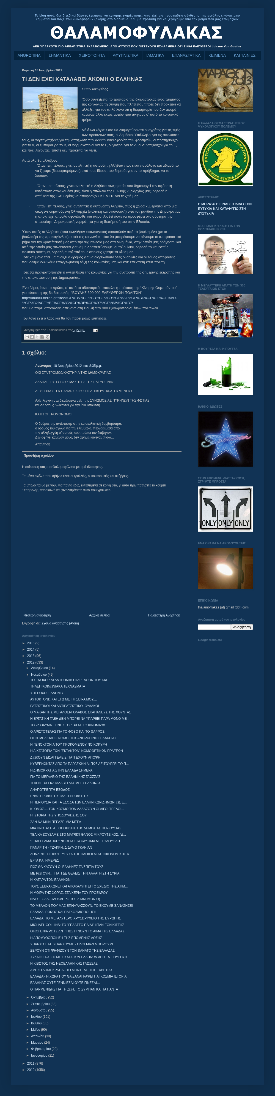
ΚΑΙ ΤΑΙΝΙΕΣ (244, 55)
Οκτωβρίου (39, 997)
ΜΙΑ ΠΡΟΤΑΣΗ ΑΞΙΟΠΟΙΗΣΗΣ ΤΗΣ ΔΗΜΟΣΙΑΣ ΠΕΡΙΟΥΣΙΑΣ (75, 828)
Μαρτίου (37, 1042)
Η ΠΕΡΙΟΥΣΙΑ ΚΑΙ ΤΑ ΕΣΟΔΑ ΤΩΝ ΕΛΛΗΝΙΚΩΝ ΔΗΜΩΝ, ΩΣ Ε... (78, 802)
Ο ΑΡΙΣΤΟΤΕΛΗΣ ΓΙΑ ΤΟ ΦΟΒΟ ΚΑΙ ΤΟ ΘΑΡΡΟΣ (67, 732)
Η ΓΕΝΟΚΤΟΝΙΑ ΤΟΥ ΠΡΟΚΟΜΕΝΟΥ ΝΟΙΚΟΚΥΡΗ (68, 744)
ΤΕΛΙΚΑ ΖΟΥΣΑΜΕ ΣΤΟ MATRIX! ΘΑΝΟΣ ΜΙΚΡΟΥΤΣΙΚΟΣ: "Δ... (78, 835)
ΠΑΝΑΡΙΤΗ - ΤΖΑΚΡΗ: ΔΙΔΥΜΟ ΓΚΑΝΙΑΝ (61, 847)
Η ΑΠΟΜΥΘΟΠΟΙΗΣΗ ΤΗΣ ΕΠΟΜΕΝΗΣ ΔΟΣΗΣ (66, 938)
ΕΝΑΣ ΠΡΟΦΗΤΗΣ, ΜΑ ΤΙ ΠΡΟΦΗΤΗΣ (59, 796)
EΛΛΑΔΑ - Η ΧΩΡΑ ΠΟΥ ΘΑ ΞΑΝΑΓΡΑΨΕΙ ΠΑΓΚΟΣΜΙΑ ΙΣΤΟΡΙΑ (78, 976)
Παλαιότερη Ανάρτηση (164, 615)
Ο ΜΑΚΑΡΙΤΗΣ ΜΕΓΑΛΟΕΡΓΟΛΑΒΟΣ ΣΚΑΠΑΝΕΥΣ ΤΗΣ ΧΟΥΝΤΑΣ (80, 712)
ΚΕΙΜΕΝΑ (217, 55)
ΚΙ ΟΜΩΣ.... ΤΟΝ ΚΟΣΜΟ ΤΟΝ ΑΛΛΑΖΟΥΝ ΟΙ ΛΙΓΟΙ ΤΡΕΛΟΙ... (77, 809)
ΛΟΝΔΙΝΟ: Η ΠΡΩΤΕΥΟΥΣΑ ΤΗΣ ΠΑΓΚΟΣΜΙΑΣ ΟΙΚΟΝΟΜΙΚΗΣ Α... (81, 854)
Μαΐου (36, 1030)
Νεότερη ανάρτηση (37, 615)
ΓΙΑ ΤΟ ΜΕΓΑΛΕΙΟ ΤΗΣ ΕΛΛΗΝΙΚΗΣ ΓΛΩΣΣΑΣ (65, 777)
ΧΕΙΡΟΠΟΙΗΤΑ (92, 55)
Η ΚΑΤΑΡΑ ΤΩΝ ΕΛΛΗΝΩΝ (50, 880)
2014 (31, 649)
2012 (31, 662)
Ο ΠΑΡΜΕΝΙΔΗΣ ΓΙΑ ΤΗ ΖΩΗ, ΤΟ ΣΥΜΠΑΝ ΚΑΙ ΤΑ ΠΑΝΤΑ (74, 989)
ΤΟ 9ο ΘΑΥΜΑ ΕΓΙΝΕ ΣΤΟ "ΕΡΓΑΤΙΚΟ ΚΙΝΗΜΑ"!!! (67, 725)
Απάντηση (42, 444)
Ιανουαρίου (39, 1055)
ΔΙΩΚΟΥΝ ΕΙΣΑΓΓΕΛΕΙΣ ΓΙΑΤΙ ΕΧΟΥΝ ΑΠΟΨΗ (65, 757)
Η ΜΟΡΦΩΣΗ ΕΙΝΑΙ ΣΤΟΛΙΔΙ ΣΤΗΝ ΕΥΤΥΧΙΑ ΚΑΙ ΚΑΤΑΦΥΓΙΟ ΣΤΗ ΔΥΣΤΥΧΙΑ (225, 208)
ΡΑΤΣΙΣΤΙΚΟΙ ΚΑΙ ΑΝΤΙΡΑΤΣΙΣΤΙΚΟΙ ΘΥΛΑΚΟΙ (64, 706)
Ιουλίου (37, 1017)
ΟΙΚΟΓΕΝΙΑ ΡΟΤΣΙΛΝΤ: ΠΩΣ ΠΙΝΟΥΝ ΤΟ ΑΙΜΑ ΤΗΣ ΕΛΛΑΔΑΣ (77, 931)
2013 (31, 656)
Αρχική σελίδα (99, 615)
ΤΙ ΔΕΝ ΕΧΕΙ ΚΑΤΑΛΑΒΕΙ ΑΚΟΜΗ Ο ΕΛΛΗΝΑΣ (65, 783)
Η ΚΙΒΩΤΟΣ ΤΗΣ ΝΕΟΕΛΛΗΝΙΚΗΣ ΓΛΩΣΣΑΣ (64, 963)
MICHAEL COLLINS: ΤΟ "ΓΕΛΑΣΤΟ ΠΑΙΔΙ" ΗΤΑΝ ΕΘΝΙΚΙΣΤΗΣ (77, 925)
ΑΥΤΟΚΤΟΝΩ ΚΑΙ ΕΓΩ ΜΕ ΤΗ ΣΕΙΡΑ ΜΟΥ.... (63, 699)
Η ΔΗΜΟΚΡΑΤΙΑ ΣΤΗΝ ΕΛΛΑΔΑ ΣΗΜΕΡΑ (61, 770)
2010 (31, 1070)
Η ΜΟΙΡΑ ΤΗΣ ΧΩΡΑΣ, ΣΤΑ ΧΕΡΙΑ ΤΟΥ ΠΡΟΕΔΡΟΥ (69, 893)
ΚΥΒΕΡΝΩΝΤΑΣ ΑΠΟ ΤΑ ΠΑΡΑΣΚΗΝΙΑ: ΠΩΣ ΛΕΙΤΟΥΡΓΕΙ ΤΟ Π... (79, 764)
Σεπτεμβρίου (41, 1004)
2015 (31, 643)
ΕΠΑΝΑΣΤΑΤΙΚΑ (186, 55)
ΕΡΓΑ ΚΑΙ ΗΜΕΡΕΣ (44, 860)
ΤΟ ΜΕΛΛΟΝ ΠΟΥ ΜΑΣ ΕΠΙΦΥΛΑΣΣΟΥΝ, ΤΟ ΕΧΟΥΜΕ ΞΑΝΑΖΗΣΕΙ (81, 906)
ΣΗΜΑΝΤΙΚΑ (60, 55)
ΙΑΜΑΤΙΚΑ (155, 55)
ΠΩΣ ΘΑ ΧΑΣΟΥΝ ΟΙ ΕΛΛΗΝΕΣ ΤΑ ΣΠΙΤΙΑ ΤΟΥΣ (66, 867)
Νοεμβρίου (39, 674)
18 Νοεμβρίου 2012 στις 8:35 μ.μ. (77, 366)
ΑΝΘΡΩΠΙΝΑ (29, 55)
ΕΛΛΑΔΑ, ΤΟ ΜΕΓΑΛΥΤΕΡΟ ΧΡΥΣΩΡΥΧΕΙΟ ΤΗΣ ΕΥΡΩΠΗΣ (75, 918)
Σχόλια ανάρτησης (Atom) (60, 623)
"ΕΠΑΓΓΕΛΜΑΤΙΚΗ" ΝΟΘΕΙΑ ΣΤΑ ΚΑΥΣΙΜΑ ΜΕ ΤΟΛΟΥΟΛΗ (75, 841)
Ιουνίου (37, 1023)
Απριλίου (38, 1036)
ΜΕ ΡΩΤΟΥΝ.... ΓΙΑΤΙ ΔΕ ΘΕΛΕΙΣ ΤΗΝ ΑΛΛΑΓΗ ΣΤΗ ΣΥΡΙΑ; (75, 873)
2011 (31, 1063)
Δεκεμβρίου (40, 668)
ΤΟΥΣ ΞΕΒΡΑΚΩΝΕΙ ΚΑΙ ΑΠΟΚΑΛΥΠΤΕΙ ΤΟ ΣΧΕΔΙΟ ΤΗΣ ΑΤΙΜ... (79, 886)
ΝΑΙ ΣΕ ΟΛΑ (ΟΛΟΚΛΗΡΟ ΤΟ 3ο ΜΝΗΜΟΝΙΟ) (65, 899)
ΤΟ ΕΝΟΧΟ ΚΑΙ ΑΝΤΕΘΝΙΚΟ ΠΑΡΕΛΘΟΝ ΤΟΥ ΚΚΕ (69, 680)
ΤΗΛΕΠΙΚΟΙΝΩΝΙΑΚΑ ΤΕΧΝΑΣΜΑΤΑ (57, 686)
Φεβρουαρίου (41, 1049)
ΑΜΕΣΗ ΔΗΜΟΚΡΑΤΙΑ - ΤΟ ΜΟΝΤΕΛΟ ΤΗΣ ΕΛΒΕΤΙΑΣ (71, 970)
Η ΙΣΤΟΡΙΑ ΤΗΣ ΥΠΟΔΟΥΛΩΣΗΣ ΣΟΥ (58, 815)
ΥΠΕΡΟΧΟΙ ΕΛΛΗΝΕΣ (47, 693)
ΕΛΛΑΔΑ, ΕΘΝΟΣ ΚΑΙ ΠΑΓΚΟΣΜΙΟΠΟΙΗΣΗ (63, 912)
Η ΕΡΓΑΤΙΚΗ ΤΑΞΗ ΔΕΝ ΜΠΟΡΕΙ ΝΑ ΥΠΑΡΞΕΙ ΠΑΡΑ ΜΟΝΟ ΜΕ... (80, 719)
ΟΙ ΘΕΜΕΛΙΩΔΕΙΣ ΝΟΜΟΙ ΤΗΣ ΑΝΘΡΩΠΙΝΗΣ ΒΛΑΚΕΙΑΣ (73, 738)
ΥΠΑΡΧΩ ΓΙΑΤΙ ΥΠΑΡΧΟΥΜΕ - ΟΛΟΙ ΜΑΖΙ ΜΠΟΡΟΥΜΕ (72, 944)
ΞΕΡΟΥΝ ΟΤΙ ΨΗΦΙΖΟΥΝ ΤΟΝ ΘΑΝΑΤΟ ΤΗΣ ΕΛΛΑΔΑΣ (72, 950)
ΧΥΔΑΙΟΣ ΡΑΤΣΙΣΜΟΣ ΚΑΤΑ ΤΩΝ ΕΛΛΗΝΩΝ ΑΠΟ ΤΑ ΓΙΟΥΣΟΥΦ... (80, 957)
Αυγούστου (39, 1010)
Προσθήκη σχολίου (39, 456)
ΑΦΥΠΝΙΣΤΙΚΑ (125, 55)
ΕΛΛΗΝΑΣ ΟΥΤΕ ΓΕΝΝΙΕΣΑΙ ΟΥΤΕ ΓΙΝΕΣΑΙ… (65, 983)
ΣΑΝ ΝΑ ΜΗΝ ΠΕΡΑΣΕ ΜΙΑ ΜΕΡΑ (55, 822)
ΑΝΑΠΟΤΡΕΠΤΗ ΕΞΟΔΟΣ (50, 790)
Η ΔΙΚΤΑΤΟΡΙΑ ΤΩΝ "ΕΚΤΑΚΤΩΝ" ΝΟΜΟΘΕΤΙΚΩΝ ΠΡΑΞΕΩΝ (76, 751)
